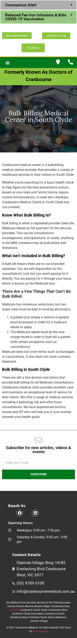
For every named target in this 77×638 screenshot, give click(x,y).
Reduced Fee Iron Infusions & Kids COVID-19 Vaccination (35, 17)
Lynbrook (14, 609)
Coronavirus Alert (21, 5)
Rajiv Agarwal (40, 631)
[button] (38, 5)
